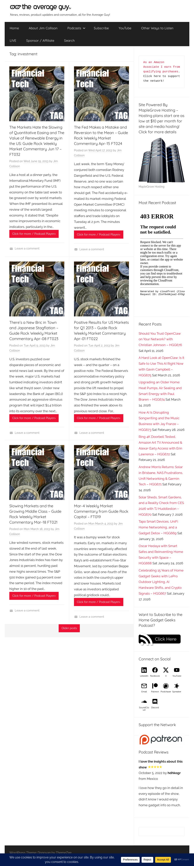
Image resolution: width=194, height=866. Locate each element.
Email (144, 691)
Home (14, 28)
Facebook (155, 676)
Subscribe (101, 28)
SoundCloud (144, 708)
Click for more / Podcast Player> (34, 234)
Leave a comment (27, 248)
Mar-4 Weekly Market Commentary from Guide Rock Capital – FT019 (101, 511)
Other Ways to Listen (157, 28)
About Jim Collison (43, 28)
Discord (155, 707)
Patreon (155, 691)
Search (69, 40)
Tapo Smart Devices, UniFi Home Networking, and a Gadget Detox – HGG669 (158, 527)
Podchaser (166, 691)
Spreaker (176, 691)
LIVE (13, 40)
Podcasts (76, 28)
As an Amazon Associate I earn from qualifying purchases (162, 67)
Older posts (69, 628)
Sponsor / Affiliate (40, 40)
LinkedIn (144, 676)
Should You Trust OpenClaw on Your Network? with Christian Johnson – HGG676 (160, 339)
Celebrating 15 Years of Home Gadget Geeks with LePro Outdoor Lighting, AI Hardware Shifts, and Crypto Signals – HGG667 (161, 581)
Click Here (166, 639)
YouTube (125, 28)
